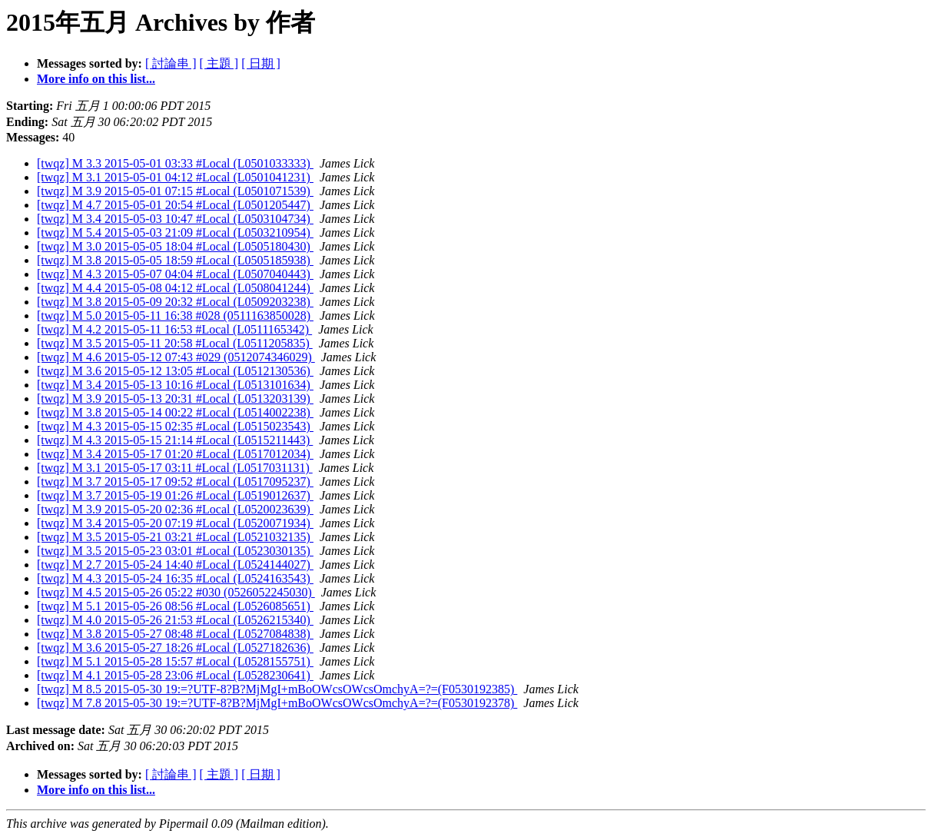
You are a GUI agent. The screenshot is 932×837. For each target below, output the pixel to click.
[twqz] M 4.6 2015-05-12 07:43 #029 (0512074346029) (176, 357)
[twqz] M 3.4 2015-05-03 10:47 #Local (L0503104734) (175, 218)
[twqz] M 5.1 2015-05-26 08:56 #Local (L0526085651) (175, 606)
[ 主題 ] (219, 63)
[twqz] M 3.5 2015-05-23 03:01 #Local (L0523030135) (175, 550)
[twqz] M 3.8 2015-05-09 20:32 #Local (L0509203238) (175, 301)
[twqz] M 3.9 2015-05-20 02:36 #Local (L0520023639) (175, 509)
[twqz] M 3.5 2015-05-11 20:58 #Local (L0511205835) (175, 343)
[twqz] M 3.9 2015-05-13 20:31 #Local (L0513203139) (175, 398)
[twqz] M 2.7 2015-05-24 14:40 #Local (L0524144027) (175, 564)
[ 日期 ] (260, 63)
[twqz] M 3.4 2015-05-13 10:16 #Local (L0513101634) (175, 384)
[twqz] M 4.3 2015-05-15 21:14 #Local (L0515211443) (175, 440)
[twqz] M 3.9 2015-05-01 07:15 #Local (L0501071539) (175, 191)
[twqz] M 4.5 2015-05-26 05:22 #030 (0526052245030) (176, 592)
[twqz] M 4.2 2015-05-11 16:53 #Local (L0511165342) (174, 329)
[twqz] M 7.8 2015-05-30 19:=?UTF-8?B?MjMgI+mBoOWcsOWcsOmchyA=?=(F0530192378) (277, 702)
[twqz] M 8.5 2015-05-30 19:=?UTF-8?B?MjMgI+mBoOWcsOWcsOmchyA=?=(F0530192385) (277, 689)
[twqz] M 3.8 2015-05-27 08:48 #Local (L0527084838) (175, 633)
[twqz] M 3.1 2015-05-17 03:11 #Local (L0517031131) (175, 467)
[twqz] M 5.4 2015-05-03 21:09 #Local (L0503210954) (175, 232)
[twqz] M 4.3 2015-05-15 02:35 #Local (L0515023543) (175, 426)
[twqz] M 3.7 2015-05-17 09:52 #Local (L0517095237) (175, 481)
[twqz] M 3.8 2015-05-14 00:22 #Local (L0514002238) (175, 412)
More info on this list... (96, 78)
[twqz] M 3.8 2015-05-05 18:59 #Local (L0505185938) (175, 260)
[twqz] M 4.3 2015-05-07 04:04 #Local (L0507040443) (175, 274)
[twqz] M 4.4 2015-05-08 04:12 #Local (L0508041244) (175, 287)
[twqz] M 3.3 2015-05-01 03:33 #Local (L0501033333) (175, 163)
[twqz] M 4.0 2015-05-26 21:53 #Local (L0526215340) (175, 619)
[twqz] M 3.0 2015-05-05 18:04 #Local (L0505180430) (175, 246)
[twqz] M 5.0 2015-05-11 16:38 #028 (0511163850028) (175, 315)
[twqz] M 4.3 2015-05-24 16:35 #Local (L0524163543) (175, 578)
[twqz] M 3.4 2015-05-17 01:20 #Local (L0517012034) (175, 453)
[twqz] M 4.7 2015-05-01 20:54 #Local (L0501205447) (175, 204)
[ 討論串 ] (171, 63)
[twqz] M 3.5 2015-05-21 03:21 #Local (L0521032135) (175, 536)
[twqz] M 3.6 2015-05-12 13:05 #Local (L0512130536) (175, 370)
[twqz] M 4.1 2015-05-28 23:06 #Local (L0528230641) (175, 675)
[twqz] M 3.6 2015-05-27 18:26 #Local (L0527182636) (175, 647)
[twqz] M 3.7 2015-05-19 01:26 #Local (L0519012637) (175, 495)
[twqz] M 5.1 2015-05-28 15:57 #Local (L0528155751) (175, 661)
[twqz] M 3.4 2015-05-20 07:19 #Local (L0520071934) (175, 523)
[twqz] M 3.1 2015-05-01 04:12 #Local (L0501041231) (175, 177)
